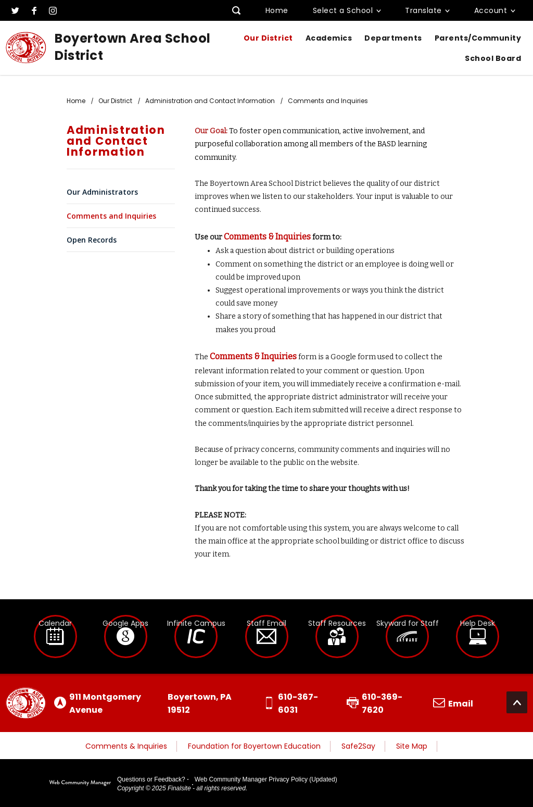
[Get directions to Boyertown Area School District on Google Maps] (150, 703)
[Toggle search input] (236, 10)
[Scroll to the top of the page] (516, 702)
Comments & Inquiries (126, 746)
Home (276, 10)
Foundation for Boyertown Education (254, 746)
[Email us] (453, 703)
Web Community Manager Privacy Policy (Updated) (266, 779)
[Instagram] (52, 10)
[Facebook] (33, 10)
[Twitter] (15, 10)
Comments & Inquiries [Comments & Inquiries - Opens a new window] (267, 237)
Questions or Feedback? (151, 779)
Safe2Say (358, 746)
